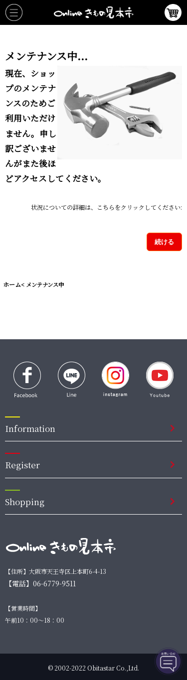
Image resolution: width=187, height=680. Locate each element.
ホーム (12, 284)
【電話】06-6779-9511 (40, 583)
